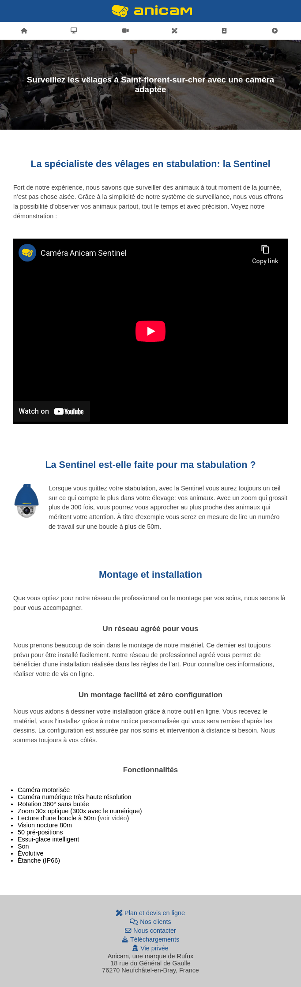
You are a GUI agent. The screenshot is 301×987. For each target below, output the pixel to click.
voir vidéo (113, 818)
